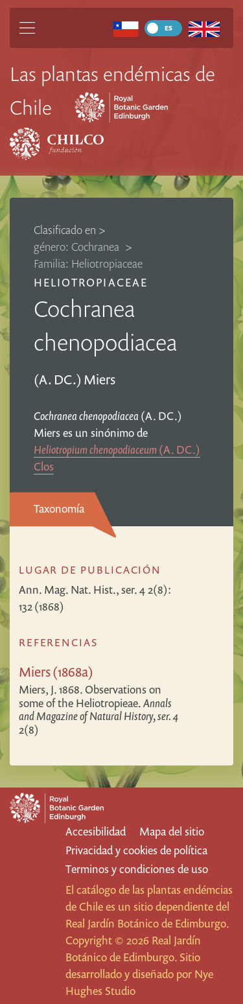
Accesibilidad (95, 831)
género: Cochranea (78, 246)
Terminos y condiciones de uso (136, 868)
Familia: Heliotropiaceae (88, 263)
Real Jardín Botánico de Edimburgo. (147, 923)
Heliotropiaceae (91, 282)
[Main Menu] (27, 27)
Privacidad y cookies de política (136, 850)
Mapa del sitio (171, 831)
